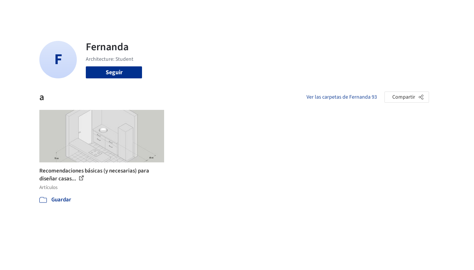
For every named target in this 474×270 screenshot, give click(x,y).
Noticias (297, 10)
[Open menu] (450, 10)
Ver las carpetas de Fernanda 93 (342, 97)
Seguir (114, 72)
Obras (194, 10)
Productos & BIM (260, 10)
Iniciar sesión (363, 10)
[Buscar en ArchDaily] (117, 10)
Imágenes (220, 10)
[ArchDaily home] (24, 10)
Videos (323, 10)
